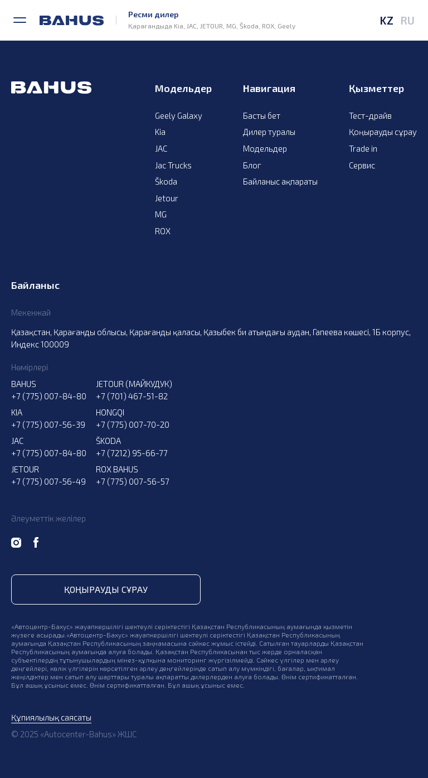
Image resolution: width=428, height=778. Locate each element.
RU (407, 20)
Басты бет (261, 115)
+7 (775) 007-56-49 (48, 481)
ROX (163, 231)
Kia (160, 132)
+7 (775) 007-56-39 (48, 424)
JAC (161, 148)
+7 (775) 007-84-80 (48, 396)
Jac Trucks (173, 165)
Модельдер (265, 148)
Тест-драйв (370, 115)
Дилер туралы (269, 132)
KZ (386, 20)
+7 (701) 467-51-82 (132, 396)
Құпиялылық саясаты (51, 717)
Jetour (166, 198)
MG (161, 214)
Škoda (166, 181)
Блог (252, 165)
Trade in (363, 148)
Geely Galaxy (178, 115)
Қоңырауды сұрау (383, 132)
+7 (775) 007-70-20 (132, 424)
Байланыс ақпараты (280, 181)
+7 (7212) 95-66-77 (132, 453)
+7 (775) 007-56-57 (132, 481)
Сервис (362, 165)
